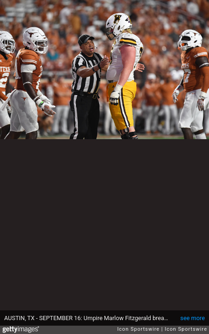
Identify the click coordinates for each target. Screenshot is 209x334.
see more (192, 318)
